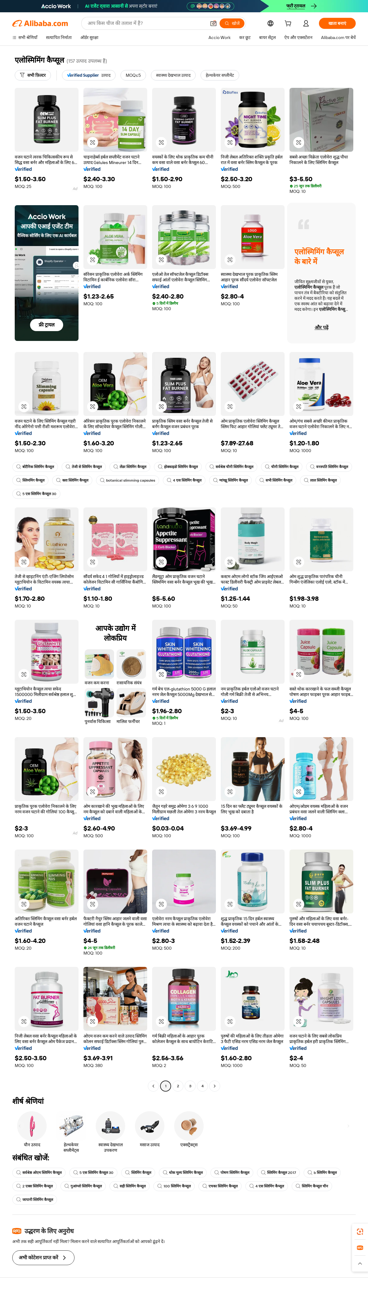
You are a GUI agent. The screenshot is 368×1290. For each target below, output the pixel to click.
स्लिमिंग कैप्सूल (138, 1172)
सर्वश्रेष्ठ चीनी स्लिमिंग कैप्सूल (231, 466)
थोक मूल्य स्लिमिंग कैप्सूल (183, 1172)
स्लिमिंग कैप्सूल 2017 (278, 1172)
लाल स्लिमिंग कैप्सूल (320, 480)
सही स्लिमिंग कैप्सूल (129, 1186)
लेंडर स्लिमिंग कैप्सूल (129, 466)
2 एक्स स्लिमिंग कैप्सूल (34, 1186)
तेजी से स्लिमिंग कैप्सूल (84, 466)
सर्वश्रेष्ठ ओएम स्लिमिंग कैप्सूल (39, 1172)
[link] (360, 1232)
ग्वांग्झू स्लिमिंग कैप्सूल (230, 480)
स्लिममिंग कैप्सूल (30, 480)
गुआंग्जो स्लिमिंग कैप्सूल (83, 1186)
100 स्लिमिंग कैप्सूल (174, 1186)
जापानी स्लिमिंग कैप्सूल (34, 1199)
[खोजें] (232, 23)
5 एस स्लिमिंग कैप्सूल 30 (36, 493)
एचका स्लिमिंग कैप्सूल (220, 1186)
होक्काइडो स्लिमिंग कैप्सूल (178, 466)
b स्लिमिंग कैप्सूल (322, 1172)
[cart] (289, 24)
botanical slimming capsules (127, 480)
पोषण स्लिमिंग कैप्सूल (231, 1172)
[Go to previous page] (153, 1086)
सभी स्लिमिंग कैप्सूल (275, 480)
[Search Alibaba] (146, 23)
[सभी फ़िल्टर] (33, 75)
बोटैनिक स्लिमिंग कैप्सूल (35, 466)
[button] (213, 23)
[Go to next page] (214, 1086)
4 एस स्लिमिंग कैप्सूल (184, 480)
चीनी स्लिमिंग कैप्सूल (281, 466)
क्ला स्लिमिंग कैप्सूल (72, 480)
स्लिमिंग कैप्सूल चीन (312, 1186)
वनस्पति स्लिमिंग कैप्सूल (329, 466)
